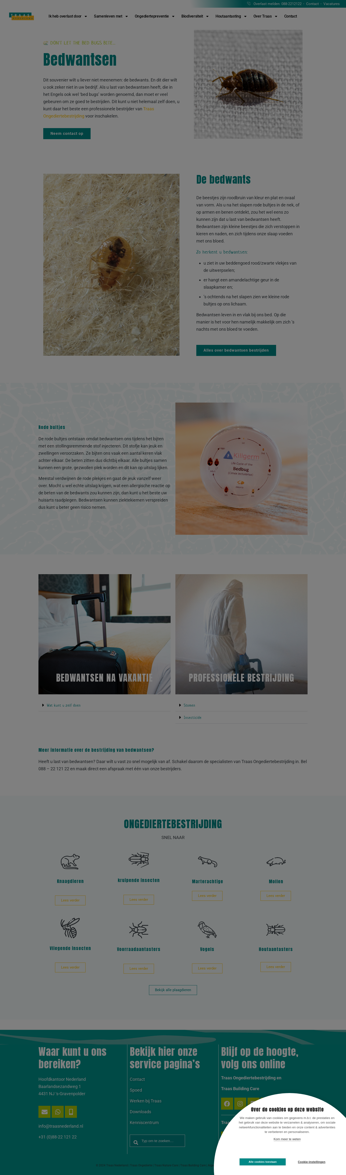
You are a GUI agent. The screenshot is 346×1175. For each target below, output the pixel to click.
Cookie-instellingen (311, 1162)
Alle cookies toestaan (263, 1161)
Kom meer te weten (287, 1139)
